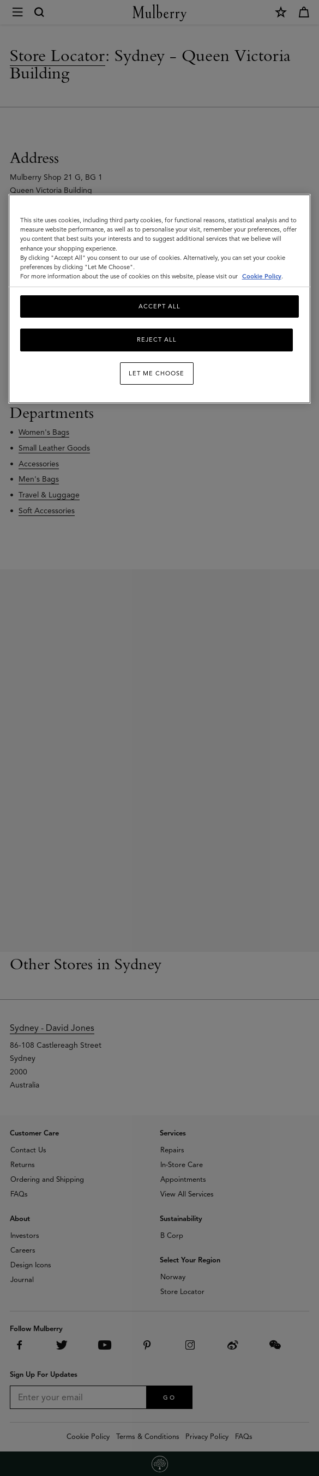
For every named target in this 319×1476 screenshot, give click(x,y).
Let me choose (156, 373)
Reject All (157, 339)
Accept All (159, 306)
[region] (159, 299)
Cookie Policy (261, 276)
